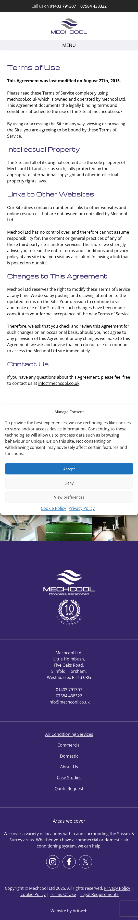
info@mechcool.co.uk (58, 383)
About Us (69, 767)
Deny (69, 482)
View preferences (69, 496)
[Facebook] (69, 861)
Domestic (69, 756)
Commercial (69, 745)
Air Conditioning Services (69, 734)
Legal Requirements (99, 894)
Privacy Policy (82, 508)
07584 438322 (93, 6)
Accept (69, 468)
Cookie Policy (53, 508)
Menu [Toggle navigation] (69, 45)
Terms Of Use (63, 894)
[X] (85, 861)
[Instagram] (52, 861)
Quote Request (69, 788)
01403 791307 (63, 6)
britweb (80, 911)
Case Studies (69, 777)
